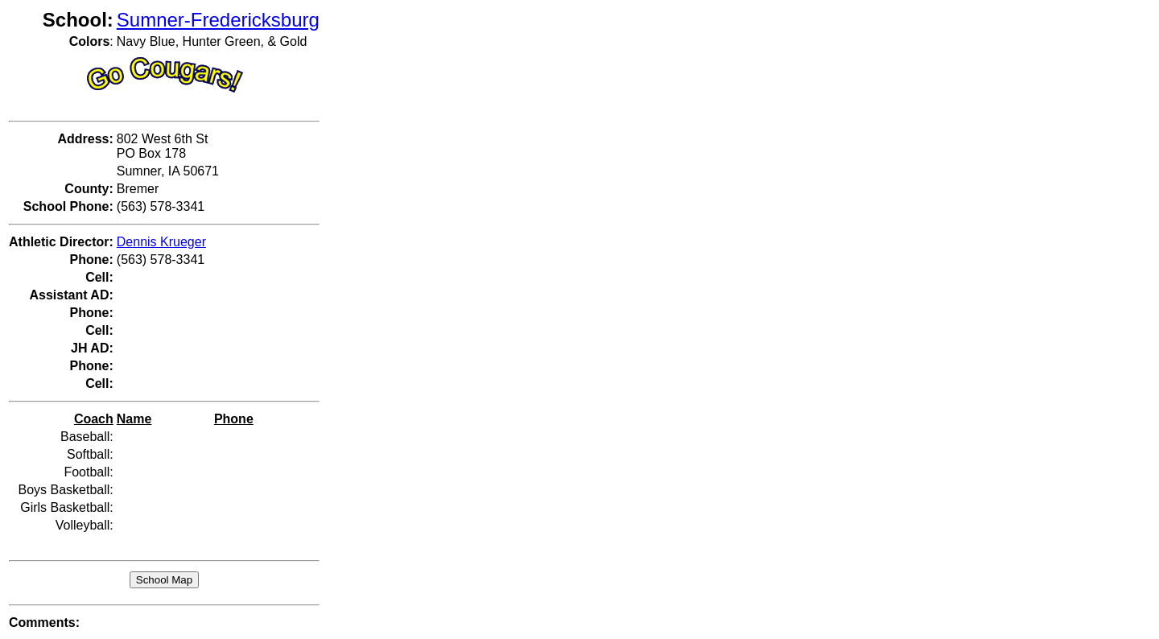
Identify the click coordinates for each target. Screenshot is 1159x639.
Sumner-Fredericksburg (218, 20)
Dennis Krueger (161, 242)
